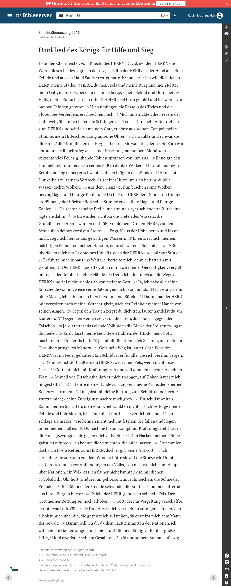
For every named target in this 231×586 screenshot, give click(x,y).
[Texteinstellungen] (174, 15)
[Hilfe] (226, 582)
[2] (61, 383)
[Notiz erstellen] (226, 60)
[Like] (226, 40)
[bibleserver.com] (34, 16)
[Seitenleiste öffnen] (226, 308)
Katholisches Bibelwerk (53, 37)
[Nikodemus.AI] (8, 567)
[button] (227, 4)
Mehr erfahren (145, 3)
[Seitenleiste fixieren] (226, 26)
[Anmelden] (219, 15)
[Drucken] (226, 575)
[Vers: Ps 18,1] (226, 33)
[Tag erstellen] (226, 47)
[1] (68, 215)
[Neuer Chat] (226, 54)
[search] (110, 15)
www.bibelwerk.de (51, 580)
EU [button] (165, 15)
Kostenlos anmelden (201, 15)
